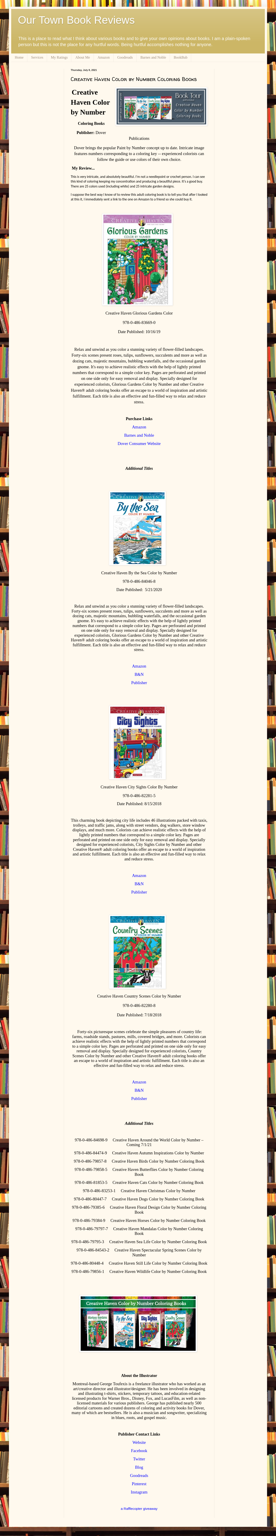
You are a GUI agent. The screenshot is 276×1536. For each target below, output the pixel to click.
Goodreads (125, 57)
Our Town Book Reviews (76, 20)
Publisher (139, 682)
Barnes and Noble (153, 57)
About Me (82, 57)
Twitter (139, 1459)
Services (37, 57)
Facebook (139, 1450)
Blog (139, 1467)
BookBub (180, 57)
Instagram (139, 1492)
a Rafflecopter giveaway (139, 1508)
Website (139, 1442)
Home (19, 57)
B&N (139, 674)
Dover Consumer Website (139, 443)
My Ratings (59, 57)
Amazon (104, 57)
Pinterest (139, 1483)
